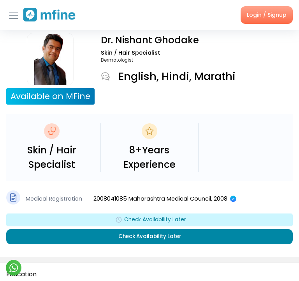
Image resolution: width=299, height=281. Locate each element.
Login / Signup (267, 15)
